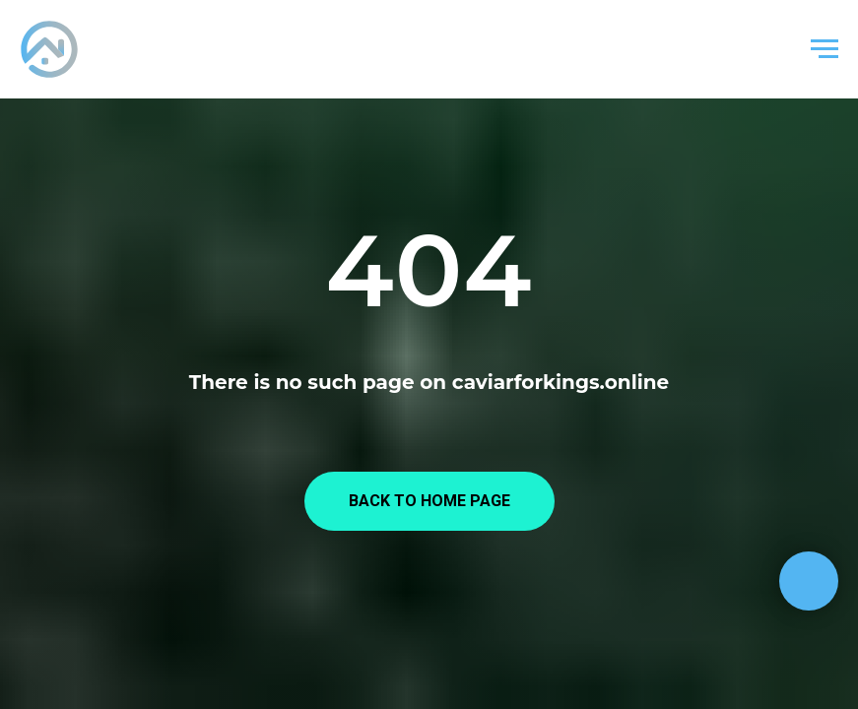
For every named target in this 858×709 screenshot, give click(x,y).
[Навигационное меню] (824, 49)
